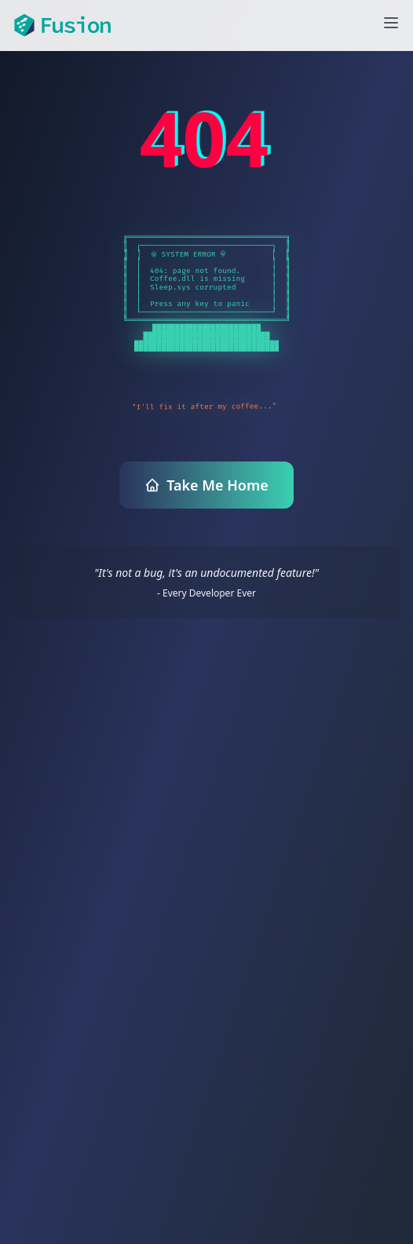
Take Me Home (206, 485)
